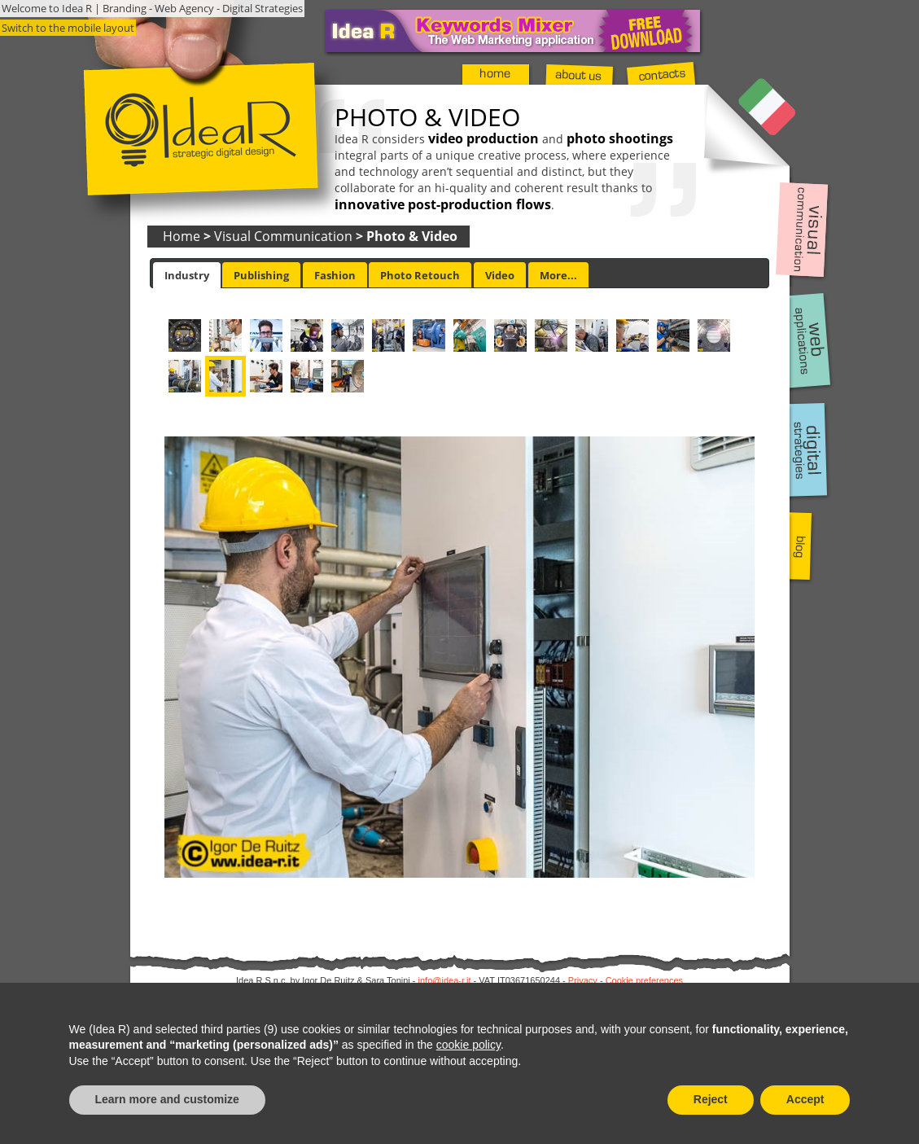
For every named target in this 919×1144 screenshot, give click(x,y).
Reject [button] (711, 1099)
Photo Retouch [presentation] (420, 275)
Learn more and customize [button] (167, 1099)
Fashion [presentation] (335, 275)
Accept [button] (805, 1099)
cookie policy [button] (468, 1044)
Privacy (582, 980)
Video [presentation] (499, 275)
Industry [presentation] (186, 275)
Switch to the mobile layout (68, 27)
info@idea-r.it (444, 980)
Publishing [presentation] (261, 275)
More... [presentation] (558, 275)
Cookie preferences (644, 980)
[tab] (187, 275)
